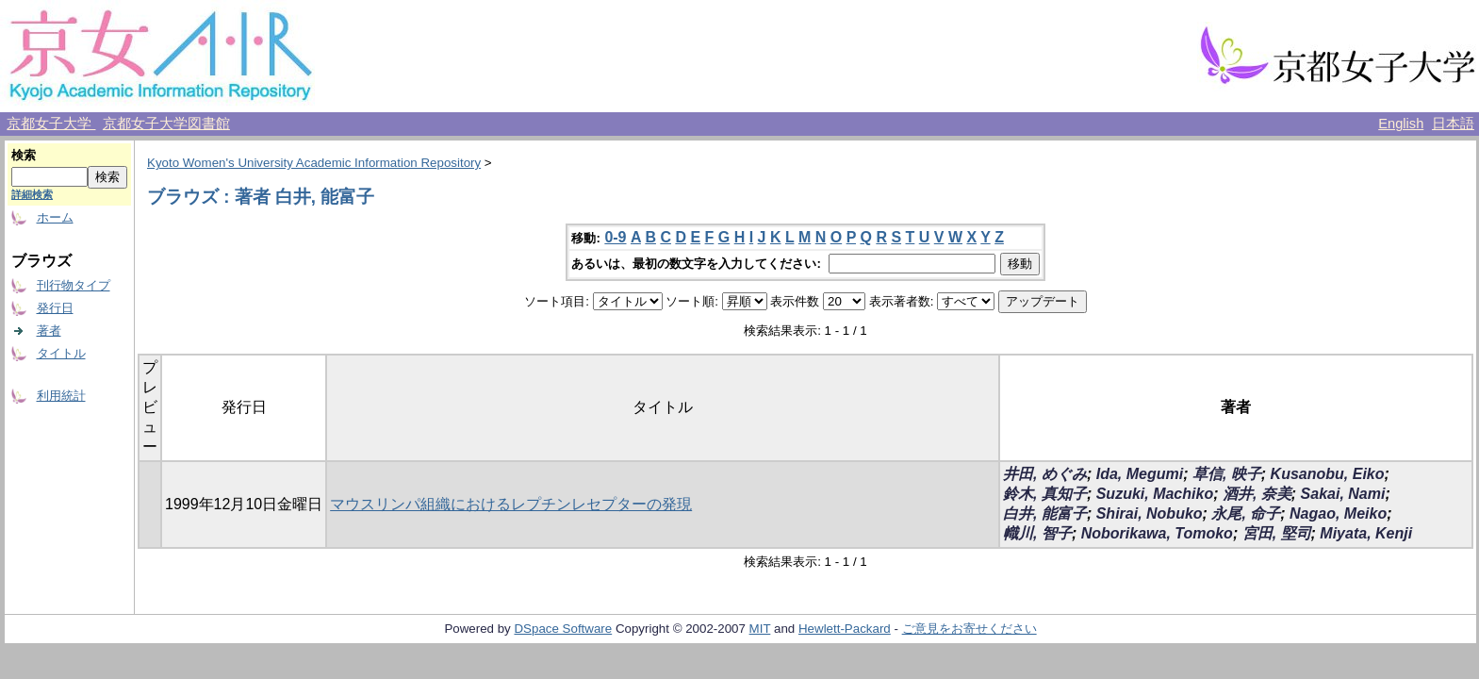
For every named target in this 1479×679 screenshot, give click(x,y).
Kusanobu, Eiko (1328, 474)
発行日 (55, 308)
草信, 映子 (1226, 474)
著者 (49, 330)
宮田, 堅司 (1276, 533)
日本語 (1453, 123)
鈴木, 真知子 (1045, 494)
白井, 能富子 (1045, 513)
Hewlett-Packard (844, 628)
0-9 (615, 237)
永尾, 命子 (1245, 513)
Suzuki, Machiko (1154, 494)
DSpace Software (563, 628)
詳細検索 (32, 194)
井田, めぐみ (1045, 474)
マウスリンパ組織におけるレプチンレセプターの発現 (511, 504)
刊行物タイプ (73, 285)
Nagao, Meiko (1338, 513)
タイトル (61, 353)
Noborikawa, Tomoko (1157, 533)
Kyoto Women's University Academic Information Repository (314, 163)
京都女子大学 (51, 123)
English (1400, 123)
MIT (760, 628)
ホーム (55, 217)
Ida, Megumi (1139, 474)
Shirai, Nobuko (1149, 513)
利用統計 (61, 396)
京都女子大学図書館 (166, 123)
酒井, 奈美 (1257, 494)
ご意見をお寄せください (969, 628)
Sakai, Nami (1343, 494)
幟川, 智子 (1037, 533)
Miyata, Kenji (1366, 533)
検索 (23, 155)
